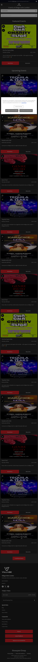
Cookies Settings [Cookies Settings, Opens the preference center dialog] (18, 106)
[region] (19, 105)
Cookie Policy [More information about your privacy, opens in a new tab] (23, 102)
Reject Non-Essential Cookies (12, 110)
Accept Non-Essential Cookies (26, 110)
